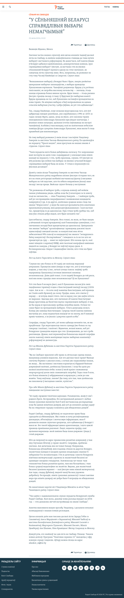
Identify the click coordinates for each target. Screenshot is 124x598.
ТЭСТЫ (107, 7)
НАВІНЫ (116, 7)
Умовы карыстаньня (40, 589)
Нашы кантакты (38, 585)
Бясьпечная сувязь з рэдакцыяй (45, 580)
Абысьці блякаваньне (40, 571)
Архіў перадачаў (8, 580)
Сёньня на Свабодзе (39, 15)
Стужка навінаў (8, 567)
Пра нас (35, 567)
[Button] (76, 45)
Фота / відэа (6, 585)
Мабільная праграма (40, 576)
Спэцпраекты (7, 589)
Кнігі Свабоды (7, 576)
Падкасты (5, 571)
